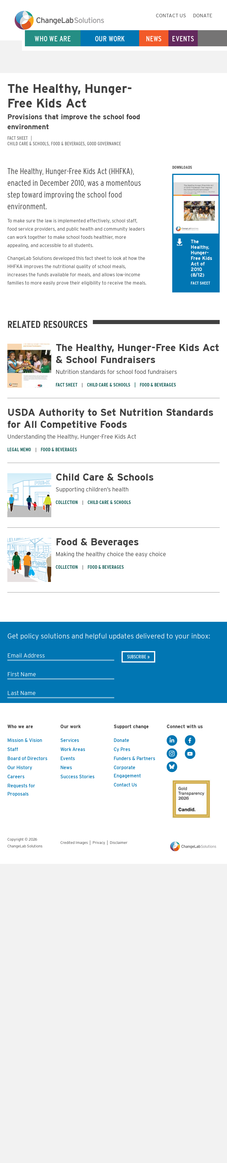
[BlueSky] (172, 767)
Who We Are (53, 38)
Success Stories (77, 776)
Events (183, 38)
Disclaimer (118, 842)
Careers (16, 776)
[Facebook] (190, 740)
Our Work (110, 38)
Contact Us (171, 15)
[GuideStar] (190, 797)
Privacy (99, 842)
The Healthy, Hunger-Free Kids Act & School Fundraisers (137, 353)
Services (69, 740)
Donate (202, 15)
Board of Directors (27, 758)
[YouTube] (190, 754)
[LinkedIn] (172, 740)
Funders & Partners (134, 758)
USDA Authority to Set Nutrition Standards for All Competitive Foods (110, 418)
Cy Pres (122, 749)
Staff (12, 749)
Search (212, 38)
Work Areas (72, 749)
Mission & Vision (24, 740)
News (154, 38)
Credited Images (74, 842)
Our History (19, 767)
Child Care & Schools (105, 477)
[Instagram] (172, 754)
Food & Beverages (97, 542)
